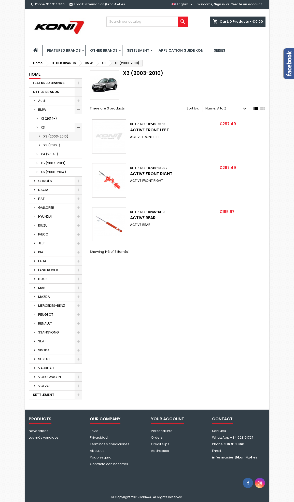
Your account (167, 419)
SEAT (42, 341)
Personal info (162, 430)
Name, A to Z (226, 109)
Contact (222, 419)
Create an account (246, 4)
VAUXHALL (46, 368)
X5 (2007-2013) (53, 163)
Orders (157, 437)
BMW (42, 109)
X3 (43, 127)
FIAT (41, 198)
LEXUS (43, 278)
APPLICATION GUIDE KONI (181, 50)
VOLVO (44, 385)
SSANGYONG (48, 332)
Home (34, 74)
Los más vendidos (44, 437)
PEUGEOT (45, 314)
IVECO (43, 234)
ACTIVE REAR (143, 218)
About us (97, 450)
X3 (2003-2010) (55, 136)
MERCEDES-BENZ (51, 305)
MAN (42, 287)
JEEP (42, 243)
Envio (94, 430)
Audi (42, 100)
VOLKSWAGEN (49, 376)
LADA (42, 261)
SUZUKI (44, 359)
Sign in (219, 4)
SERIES (219, 50)
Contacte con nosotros (109, 464)
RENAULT (45, 323)
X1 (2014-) (49, 118)
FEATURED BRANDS (64, 50)
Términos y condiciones (109, 444)
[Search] (147, 22)
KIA (40, 252)
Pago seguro (100, 457)
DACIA (43, 189)
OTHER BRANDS (104, 50)
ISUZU (43, 225)
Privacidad (99, 437)
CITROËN (45, 180)
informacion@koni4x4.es (105, 4)
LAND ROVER (48, 270)
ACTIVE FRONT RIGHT (151, 174)
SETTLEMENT (138, 50)
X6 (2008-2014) (53, 172)
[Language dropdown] (183, 4)
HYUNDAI (45, 216)
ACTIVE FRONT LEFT (149, 130)
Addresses (160, 450)
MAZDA (44, 296)
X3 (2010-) (51, 145)
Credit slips (160, 444)
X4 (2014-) (49, 154)
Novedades (38, 430)
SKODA (44, 350)
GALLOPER (46, 207)
